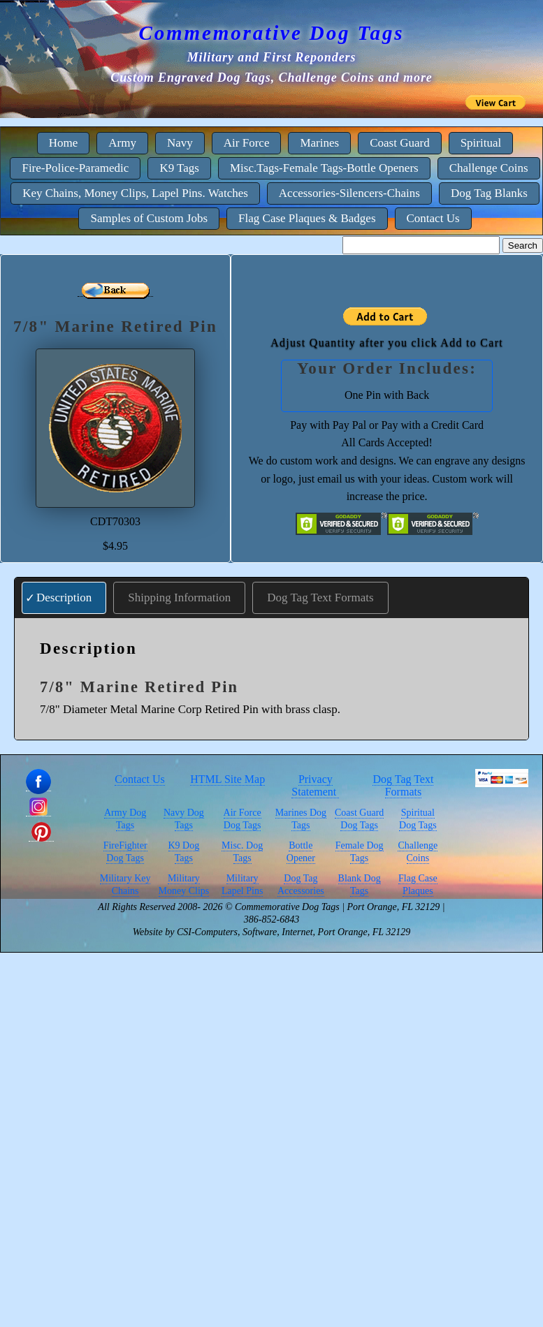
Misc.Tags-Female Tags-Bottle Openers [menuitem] (324, 168)
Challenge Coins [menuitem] (488, 168)
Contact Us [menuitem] (433, 218)
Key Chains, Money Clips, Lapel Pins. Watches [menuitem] (135, 193)
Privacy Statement (315, 785)
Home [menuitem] (63, 142)
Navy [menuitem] (180, 142)
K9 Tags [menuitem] (179, 168)
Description (64, 597)
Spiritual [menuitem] (481, 142)
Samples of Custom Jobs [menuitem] (149, 218)
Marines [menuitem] (319, 142)
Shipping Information (179, 597)
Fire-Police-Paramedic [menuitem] (75, 168)
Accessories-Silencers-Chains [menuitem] (349, 193)
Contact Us (140, 779)
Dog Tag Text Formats (320, 597)
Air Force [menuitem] (247, 142)
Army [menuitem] (122, 142)
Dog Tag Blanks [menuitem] (489, 193)
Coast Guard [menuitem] (399, 142)
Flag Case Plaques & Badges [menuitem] (306, 218)
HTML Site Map (227, 779)
